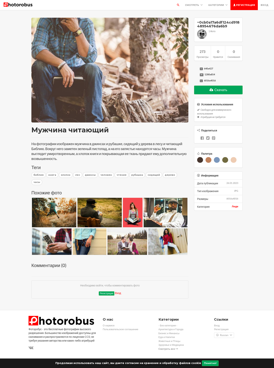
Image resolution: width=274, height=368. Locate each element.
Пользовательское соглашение (120, 329)
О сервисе (109, 325)
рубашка (137, 174)
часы (36, 182)
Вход (264, 5)
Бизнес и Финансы (169, 333)
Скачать (218, 90)
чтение (122, 174)
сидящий (154, 174)
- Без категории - (168, 325)
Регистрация (244, 5)
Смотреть (194, 5)
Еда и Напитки (167, 337)
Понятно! (210, 363)
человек (106, 174)
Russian (224, 335)
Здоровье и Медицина (171, 344)
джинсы (90, 174)
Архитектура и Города (171, 329)
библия (38, 174)
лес (77, 174)
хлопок (65, 174)
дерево (170, 174)
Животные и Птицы (169, 341)
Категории (218, 5)
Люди (235, 206)
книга (52, 174)
